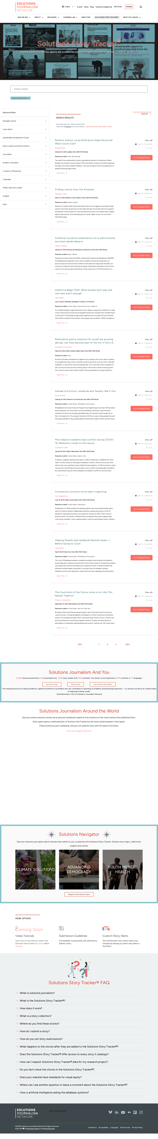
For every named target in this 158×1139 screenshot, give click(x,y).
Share (147, 140)
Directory (86, 17)
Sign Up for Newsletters (57, 1111)
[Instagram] (141, 1112)
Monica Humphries (63, 600)
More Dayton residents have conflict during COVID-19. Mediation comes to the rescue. (84, 441)
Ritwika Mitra (60, 148)
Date (25, 204)
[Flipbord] (135, 1112)
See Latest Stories (52, 684)
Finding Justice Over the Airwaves (74, 189)
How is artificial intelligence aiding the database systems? (54, 1092)
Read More (61, 173)
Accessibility (103, 1127)
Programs (51, 17)
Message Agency (33, 1129)
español (40, 943)
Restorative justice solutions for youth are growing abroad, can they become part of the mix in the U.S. (84, 341)
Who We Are (23, 17)
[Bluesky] (110, 1110)
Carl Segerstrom (61, 496)
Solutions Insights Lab (104, 7)
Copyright (114, 1127)
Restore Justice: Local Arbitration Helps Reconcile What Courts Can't (84, 142)
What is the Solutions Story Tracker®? (42, 1000)
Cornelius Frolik (61, 447)
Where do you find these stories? (39, 1023)
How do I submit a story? (35, 1031)
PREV (80, 644)
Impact (38, 17)
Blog (92, 7)
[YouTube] (123, 1112)
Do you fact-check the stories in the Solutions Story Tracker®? (57, 1069)
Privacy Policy (137, 1127)
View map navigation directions (79, 731)
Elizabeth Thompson (63, 347)
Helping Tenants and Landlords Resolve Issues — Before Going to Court (82, 542)
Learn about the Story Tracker (102, 684)
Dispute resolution (19, 98)
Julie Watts (59, 298)
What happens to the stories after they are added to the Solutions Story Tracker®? (69, 1046)
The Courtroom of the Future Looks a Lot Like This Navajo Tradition (83, 594)
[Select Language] (69, 6)
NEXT (128, 644)
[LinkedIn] (116, 1112)
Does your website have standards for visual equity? (51, 1077)
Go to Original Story (141, 158)
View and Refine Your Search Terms (98, 127)
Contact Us (92, 1127)
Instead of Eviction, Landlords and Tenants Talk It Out (85, 391)
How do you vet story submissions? (41, 1039)
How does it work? (31, 1008)
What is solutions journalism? (37, 993)
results (68, 127)
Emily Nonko (60, 395)
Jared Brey (59, 548)
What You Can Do (130, 17)
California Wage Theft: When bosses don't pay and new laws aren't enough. (83, 292)
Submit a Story (75, 684)
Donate (129, 7)
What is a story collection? (35, 1016)
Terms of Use (125, 1127)
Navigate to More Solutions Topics (79, 894)
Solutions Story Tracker (106, 17)
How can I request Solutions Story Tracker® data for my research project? (64, 1061)
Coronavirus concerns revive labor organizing (81, 491)
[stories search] (79, 90)
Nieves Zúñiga (61, 246)
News (86, 7)
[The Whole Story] (129, 1112)
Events (79, 7)
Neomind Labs (49, 1129)
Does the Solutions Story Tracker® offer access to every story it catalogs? (64, 1054)
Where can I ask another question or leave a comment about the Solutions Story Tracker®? (73, 1084)
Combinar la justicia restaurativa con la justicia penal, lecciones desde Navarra (85, 240)
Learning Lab (69, 17)
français (18, 946)
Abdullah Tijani (61, 194)
